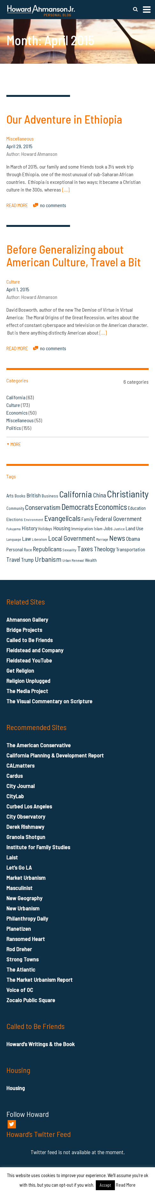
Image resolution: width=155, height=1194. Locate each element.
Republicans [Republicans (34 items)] (47, 549)
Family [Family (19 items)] (87, 519)
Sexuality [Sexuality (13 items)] (69, 549)
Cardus (14, 775)
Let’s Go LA (19, 867)
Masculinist (19, 887)
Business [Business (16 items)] (50, 495)
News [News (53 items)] (117, 537)
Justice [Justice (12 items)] (119, 529)
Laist (12, 857)
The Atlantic (20, 969)
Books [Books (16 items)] (20, 495)
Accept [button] (105, 1185)
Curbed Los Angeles (29, 806)
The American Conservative (38, 745)
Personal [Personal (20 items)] (14, 549)
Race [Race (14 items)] (28, 549)
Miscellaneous (20, 138)
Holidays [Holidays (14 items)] (45, 528)
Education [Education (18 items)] (137, 508)
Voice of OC (19, 989)
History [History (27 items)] (29, 528)
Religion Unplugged (28, 680)
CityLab (15, 796)
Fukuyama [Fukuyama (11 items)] (13, 529)
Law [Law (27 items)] (26, 538)
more (13, 444)
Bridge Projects (24, 629)
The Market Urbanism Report (39, 979)
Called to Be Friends (29, 639)
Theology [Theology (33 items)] (104, 549)
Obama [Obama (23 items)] (133, 538)
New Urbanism (22, 908)
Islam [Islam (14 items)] (98, 528)
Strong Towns (22, 959)
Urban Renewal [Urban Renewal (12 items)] (73, 560)
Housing (15, 1087)
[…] (65, 189)
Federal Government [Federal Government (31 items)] (118, 518)
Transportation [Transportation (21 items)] (130, 549)
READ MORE (17, 205)
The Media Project (27, 690)
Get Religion (20, 670)
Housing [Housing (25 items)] (61, 528)
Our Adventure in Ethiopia (64, 119)
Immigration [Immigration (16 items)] (82, 528)
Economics (17, 412)
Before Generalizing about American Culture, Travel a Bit (73, 255)
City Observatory (25, 816)
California (15, 397)
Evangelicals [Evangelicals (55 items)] (62, 518)
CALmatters (20, 765)
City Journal (20, 785)
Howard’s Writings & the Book (40, 1043)
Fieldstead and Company (34, 650)
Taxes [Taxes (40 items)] (85, 549)
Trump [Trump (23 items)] (27, 559)
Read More (126, 1185)
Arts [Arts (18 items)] (10, 495)
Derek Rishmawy (25, 826)
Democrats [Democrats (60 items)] (77, 506)
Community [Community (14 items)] (15, 508)
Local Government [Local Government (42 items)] (71, 538)
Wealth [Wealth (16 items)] (91, 560)
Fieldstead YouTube (29, 660)
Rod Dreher (19, 948)
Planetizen (18, 928)
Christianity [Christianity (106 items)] (128, 493)
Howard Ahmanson (39, 154)
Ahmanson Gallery (27, 619)
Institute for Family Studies (38, 846)
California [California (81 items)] (75, 494)
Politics (13, 428)
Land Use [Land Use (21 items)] (134, 528)
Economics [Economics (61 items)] (111, 506)
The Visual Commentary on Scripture (49, 701)
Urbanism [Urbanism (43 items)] (48, 559)
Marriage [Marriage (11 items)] (102, 539)
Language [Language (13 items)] (13, 539)
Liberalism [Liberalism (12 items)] (39, 539)
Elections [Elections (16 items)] (14, 519)
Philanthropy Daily (27, 918)
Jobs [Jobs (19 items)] (108, 528)
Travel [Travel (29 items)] (13, 559)
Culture (13, 282)
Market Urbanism (26, 877)
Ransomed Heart (25, 938)
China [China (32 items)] (99, 495)
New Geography (24, 897)
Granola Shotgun (25, 836)
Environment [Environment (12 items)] (33, 519)
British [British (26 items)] (33, 495)
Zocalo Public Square (30, 999)
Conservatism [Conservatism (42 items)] (42, 507)
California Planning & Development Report (55, 755)
